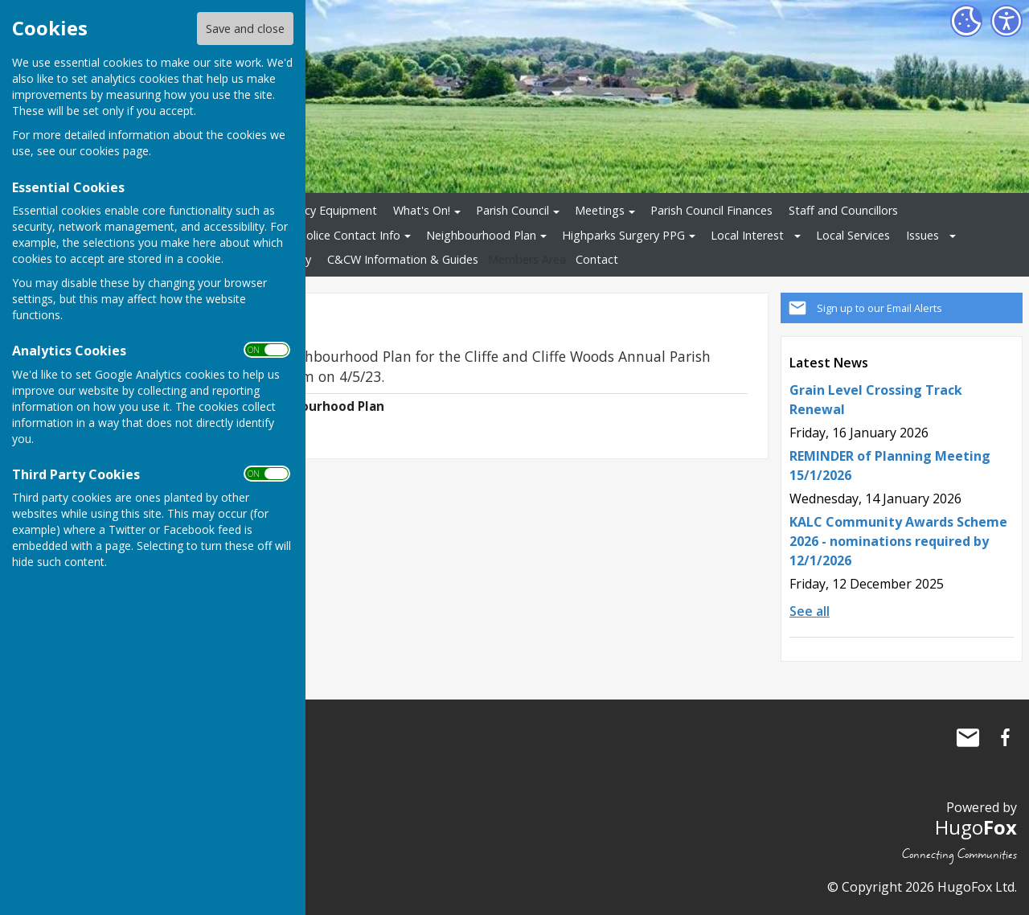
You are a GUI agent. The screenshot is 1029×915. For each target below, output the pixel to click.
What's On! (421, 210)
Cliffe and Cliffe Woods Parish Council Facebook (1005, 737)
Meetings (600, 210)
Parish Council (512, 210)
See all (809, 611)
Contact (597, 259)
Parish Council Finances (711, 210)
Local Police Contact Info (334, 235)
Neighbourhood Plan (481, 235)
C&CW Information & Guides (402, 259)
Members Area (527, 259)
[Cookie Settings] (966, 21)
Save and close (245, 28)
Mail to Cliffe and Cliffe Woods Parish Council (968, 737)
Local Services (853, 235)
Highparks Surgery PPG (623, 235)
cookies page (114, 150)
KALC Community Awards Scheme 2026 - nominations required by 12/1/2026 (898, 541)
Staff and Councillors (843, 210)
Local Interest (747, 235)
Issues (922, 235)
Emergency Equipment (317, 210)
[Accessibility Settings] (1006, 21)
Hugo (976, 827)
